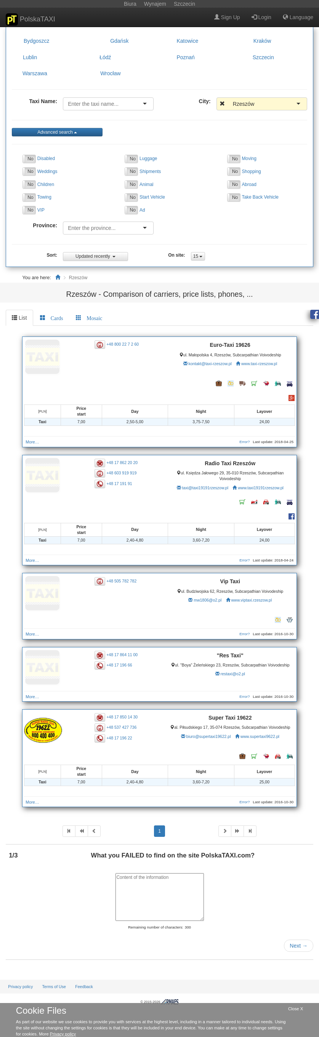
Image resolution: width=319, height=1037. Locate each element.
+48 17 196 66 (119, 665)
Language (298, 17)
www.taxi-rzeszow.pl (259, 363)
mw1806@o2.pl (207, 600)
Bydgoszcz (37, 41)
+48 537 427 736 (121, 727)
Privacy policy (20, 986)
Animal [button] (146, 184)
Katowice (187, 41)
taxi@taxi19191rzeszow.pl (205, 487)
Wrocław (110, 74)
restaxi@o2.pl (233, 673)
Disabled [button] (46, 158)
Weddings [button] (47, 171)
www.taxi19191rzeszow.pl (261, 487)
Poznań (185, 57)
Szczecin (263, 57)
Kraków (262, 41)
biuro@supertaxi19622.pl (208, 736)
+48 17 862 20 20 (122, 462)
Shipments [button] (150, 171)
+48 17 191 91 (119, 483)
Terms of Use (54, 986)
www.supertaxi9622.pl (259, 736)
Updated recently (95, 256)
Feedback (84, 986)
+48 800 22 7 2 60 (122, 344)
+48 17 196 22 (119, 737)
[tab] (51, 318)
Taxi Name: (43, 101)
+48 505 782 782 (121, 580)
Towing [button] (44, 197)
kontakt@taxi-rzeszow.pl (209, 363)
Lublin (30, 57)
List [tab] (19, 318)
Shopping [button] (251, 171)
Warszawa (34, 74)
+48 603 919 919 (121, 473)
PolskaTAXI (30, 19)
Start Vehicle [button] (152, 197)
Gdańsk (119, 41)
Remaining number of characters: (155, 927)
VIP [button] (41, 210)
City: (205, 101)
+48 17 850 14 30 (122, 717)
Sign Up (227, 17)
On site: (176, 255)
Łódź (105, 57)
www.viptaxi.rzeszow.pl (251, 600)
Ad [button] (142, 210)
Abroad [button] (249, 184)
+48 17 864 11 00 (122, 654)
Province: (45, 225)
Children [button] (45, 184)
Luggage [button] (148, 158)
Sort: (51, 255)
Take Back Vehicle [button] (260, 197)
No (30, 159)
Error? (244, 442)
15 (198, 256)
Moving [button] (249, 158)
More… (32, 442)
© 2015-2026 (159, 1002)
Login (261, 17)
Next (299, 946)
